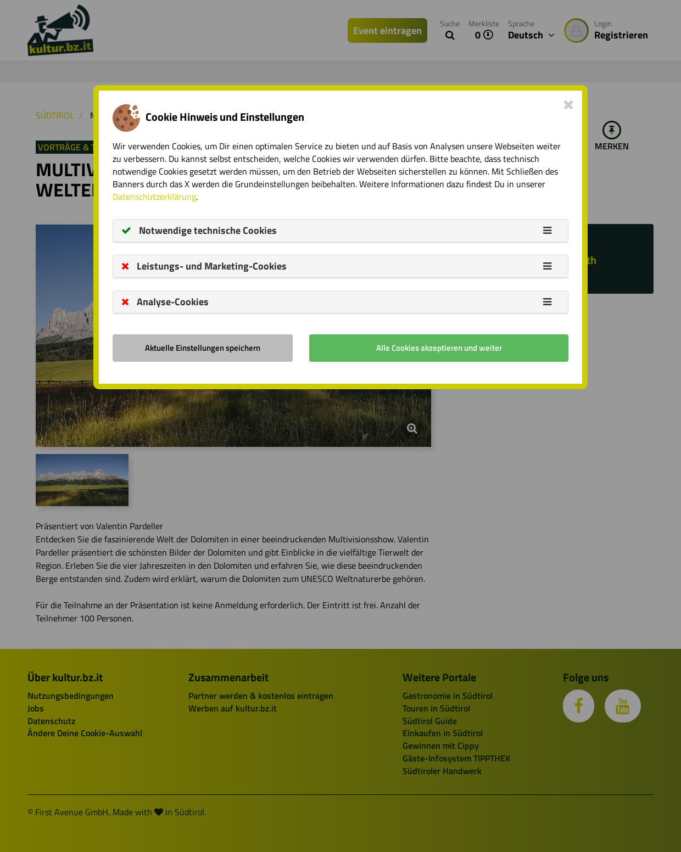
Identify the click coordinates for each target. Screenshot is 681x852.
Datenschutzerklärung (154, 196)
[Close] (568, 104)
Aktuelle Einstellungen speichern (202, 347)
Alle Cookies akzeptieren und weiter (439, 347)
